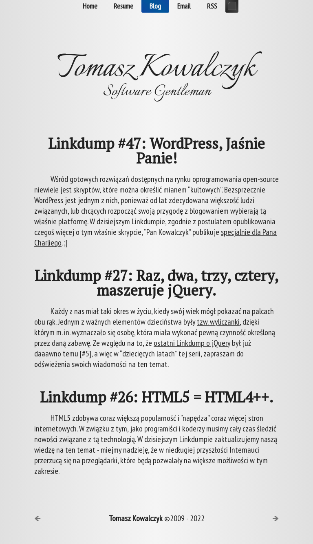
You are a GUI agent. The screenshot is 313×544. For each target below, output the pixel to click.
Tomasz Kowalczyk (136, 518)
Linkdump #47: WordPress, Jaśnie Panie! (156, 151)
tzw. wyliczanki (218, 321)
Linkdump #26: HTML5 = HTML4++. (156, 397)
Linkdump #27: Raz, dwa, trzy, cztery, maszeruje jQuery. (156, 283)
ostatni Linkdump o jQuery (192, 343)
